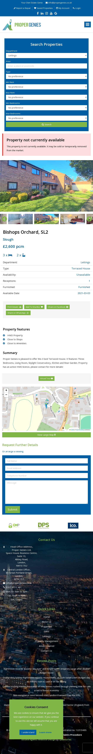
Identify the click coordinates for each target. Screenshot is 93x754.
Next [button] (87, 219)
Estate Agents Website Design (39, 739)
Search (46, 124)
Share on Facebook (58, 307)
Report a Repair (22, 8)
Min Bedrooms (13, 103)
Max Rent (10, 92)
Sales (46, 631)
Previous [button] (2, 219)
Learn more (45, 732)
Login (77, 8)
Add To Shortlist (33, 307)
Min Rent (10, 82)
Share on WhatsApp (18, 312)
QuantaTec (65, 739)
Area (8, 61)
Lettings (46, 636)
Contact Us (46, 650)
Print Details (13, 307)
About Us (46, 621)
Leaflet (71, 429)
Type (8, 71)
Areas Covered (46, 645)
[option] (46, 186)
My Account (62, 8)
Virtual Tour (46, 378)
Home (46, 616)
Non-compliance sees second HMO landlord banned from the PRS (46, 695)
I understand (27, 732)
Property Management (46, 641)
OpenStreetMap (80, 429)
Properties (46, 626)
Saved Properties (43, 8)
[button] (46, 403)
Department (11, 51)
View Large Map (46, 434)
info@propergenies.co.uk (59, 2)
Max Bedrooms (13, 113)
